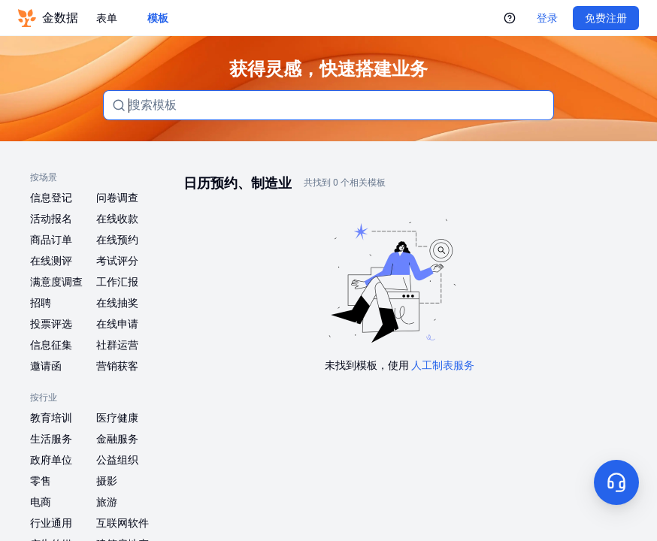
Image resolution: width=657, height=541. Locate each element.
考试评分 (117, 261)
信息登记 (51, 198)
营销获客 (117, 366)
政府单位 (51, 460)
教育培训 (51, 418)
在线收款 (117, 219)
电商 (40, 502)
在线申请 (117, 324)
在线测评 (51, 261)
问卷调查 (117, 198)
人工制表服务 (442, 365)
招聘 (40, 303)
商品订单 (51, 240)
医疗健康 (117, 418)
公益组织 (117, 460)
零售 (40, 481)
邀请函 (46, 366)
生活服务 (51, 439)
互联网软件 (122, 523)
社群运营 (117, 345)
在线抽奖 (117, 303)
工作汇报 (117, 282)
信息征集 (51, 345)
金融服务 (117, 439)
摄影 (106, 481)
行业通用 (51, 523)
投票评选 (51, 324)
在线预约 (117, 240)
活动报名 (51, 219)
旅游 (106, 502)
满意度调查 (56, 282)
